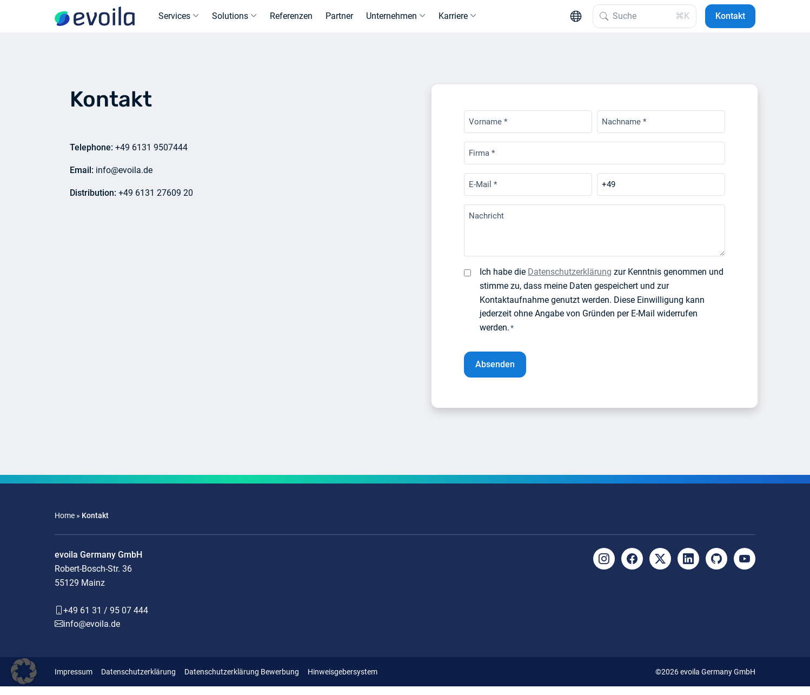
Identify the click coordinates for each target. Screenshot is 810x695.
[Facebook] (632, 567)
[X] (660, 567)
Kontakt (730, 20)
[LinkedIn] (688, 567)
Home (65, 523)
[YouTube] (744, 567)
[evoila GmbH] (95, 20)
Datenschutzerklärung (570, 280)
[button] (24, 671)
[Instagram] (604, 567)
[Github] (716, 567)
